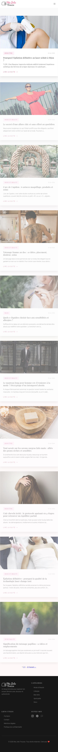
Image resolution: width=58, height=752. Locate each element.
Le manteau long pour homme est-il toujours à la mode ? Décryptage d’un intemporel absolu (26, 385)
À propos (7, 716)
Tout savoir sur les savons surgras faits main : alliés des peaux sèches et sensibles (28, 450)
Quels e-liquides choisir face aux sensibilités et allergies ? (26, 320)
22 (28, 667)
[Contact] (42, 716)
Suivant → (32, 667)
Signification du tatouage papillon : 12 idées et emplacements (25, 646)
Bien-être (37, 695)
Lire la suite (10, 72)
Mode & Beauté (39, 687)
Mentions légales (9, 723)
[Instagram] (32, 716)
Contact (6, 720)
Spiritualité (37, 698)
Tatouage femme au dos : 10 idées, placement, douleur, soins (25, 254)
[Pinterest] (37, 716)
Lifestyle (36, 691)
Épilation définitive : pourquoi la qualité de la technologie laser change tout (25, 581)
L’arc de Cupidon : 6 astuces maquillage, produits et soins (28, 189)
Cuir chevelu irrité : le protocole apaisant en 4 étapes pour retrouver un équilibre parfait (28, 516)
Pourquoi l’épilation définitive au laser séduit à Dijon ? (28, 59)
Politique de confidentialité (13, 727)
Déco (35, 702)
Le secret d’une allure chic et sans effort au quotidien (29, 125)
